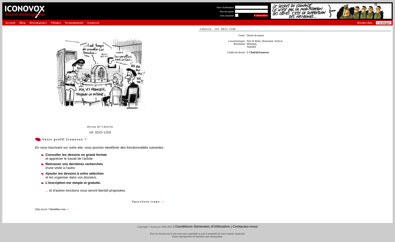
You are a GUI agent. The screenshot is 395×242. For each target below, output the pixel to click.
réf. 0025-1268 (100, 132)
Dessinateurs (38, 22)
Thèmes (56, 22)
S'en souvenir (227, 15)
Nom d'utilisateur (225, 7)
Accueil (10, 22)
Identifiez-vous (59, 209)
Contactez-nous (245, 226)
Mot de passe (227, 11)
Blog (23, 22)
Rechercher (365, 22)
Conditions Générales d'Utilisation (202, 226)
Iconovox (93, 22)
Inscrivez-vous (148, 201)
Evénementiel (74, 22)
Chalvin (107, 126)
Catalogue (383, 22)
